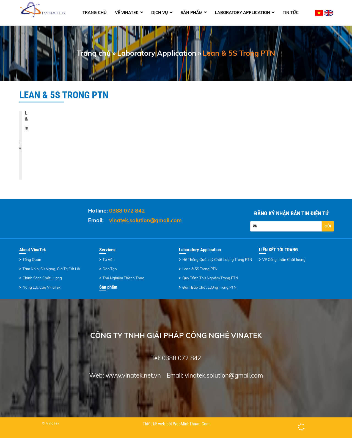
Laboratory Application (242, 12)
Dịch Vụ (159, 12)
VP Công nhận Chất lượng (284, 259)
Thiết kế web (154, 424)
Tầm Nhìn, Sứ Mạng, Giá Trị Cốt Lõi (51, 269)
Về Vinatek (127, 12)
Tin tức (291, 12)
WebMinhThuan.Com (191, 424)
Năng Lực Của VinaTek (42, 287)
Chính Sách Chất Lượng (42, 278)
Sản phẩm (191, 12)
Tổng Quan (32, 259)
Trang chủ (94, 12)
